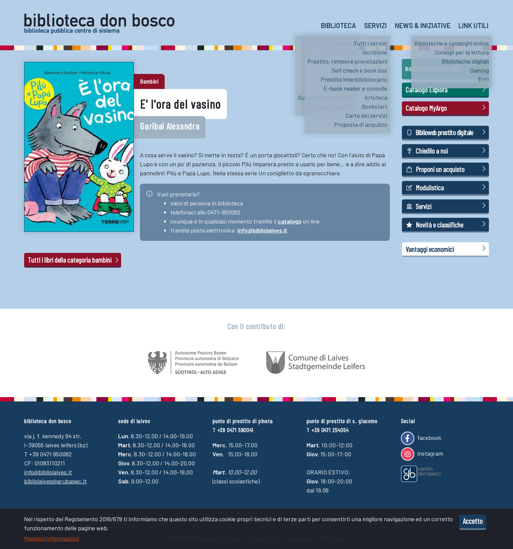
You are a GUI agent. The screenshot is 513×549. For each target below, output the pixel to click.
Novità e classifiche (447, 224)
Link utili (473, 25)
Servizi (375, 25)
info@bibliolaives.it (262, 230)
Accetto (473, 521)
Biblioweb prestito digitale (447, 132)
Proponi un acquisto (447, 169)
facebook (421, 438)
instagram (422, 454)
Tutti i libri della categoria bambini (74, 259)
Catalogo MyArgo (447, 107)
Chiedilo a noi (447, 150)
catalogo (290, 221)
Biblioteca (338, 25)
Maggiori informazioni (51, 538)
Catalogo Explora (447, 89)
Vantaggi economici (447, 249)
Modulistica (447, 187)
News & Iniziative (422, 25)
